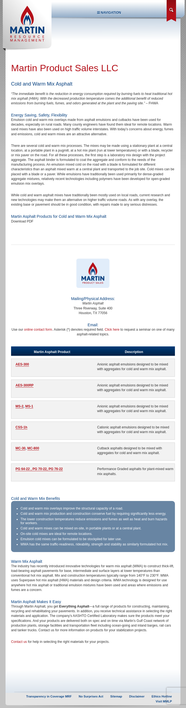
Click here (112, 330)
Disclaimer (137, 696)
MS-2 (20, 406)
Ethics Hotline (162, 696)
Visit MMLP (164, 701)
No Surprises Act (91, 696)
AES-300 (22, 364)
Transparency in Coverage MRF (49, 696)
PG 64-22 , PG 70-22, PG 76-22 (39, 469)
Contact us (19, 642)
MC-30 (20, 448)
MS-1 (29, 406)
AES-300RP (24, 385)
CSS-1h (21, 427)
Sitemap (116, 696)
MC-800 (33, 448)
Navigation (109, 13)
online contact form (38, 330)
